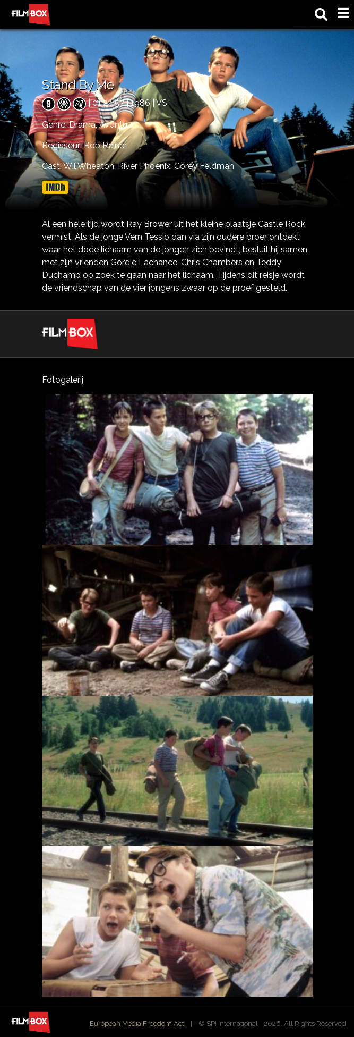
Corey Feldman (204, 166)
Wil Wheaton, (90, 166)
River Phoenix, (146, 166)
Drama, (84, 125)
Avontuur (117, 125)
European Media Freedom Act (137, 1023)
